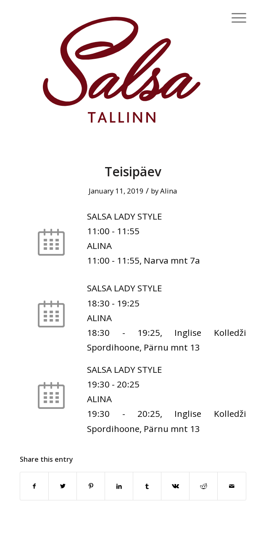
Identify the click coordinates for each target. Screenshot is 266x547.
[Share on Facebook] (34, 486)
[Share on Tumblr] (147, 486)
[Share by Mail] (231, 486)
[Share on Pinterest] (91, 486)
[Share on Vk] (175, 486)
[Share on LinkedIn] (119, 486)
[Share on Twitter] (62, 486)
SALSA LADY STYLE (124, 216)
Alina (168, 191)
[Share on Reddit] (203, 486)
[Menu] (234, 17)
